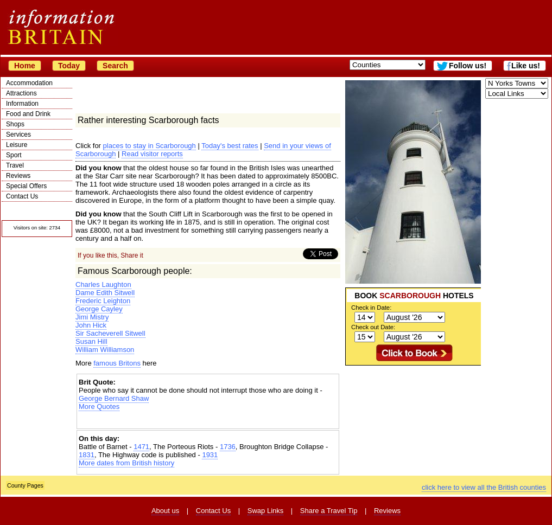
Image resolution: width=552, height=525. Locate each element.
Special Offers (26, 186)
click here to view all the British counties (484, 487)
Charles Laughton (103, 284)
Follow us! (467, 65)
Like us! (525, 65)
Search (115, 65)
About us (165, 511)
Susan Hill (91, 341)
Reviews (18, 176)
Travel (15, 165)
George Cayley (99, 309)
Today (69, 65)
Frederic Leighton (102, 301)
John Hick (90, 325)
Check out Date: (373, 327)
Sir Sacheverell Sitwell (110, 333)
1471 (141, 447)
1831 (86, 455)
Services (18, 134)
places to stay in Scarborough (149, 146)
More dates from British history (126, 463)
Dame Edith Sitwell (105, 293)
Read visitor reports (152, 154)
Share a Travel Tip (329, 511)
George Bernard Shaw (114, 398)
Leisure (16, 145)
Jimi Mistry (92, 317)
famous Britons (117, 363)
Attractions (21, 93)
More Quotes (99, 406)
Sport (14, 155)
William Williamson (104, 349)
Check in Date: (371, 307)
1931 (210, 455)
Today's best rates (229, 146)
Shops (15, 124)
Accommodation (29, 83)
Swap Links (265, 511)
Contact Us (22, 196)
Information (22, 103)
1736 (228, 447)
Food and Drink (28, 114)
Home (24, 65)
